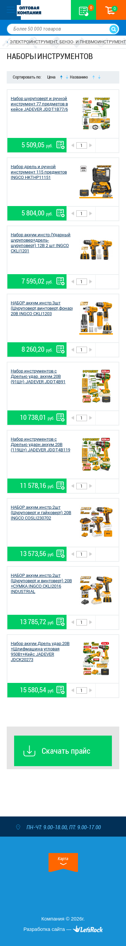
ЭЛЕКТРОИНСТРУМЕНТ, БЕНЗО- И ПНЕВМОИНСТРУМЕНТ (68, 41)
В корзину (107, 145)
